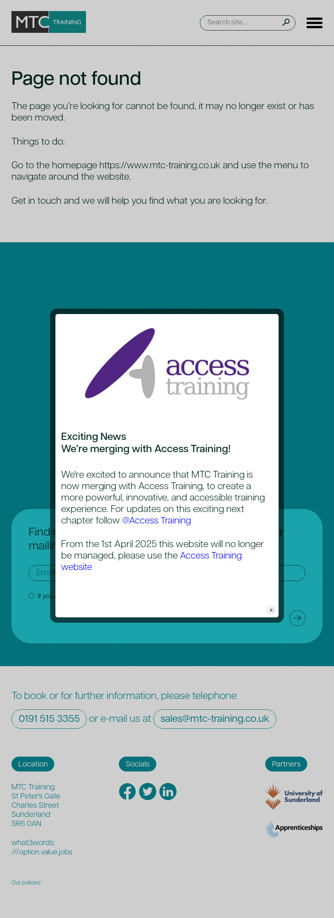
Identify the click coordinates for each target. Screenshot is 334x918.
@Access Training (158, 521)
